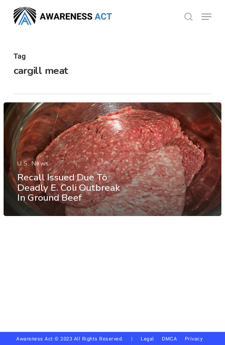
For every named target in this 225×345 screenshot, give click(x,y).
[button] (206, 16)
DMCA (169, 339)
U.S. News (33, 163)
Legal (147, 339)
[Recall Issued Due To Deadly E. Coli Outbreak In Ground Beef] (112, 159)
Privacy (197, 339)
